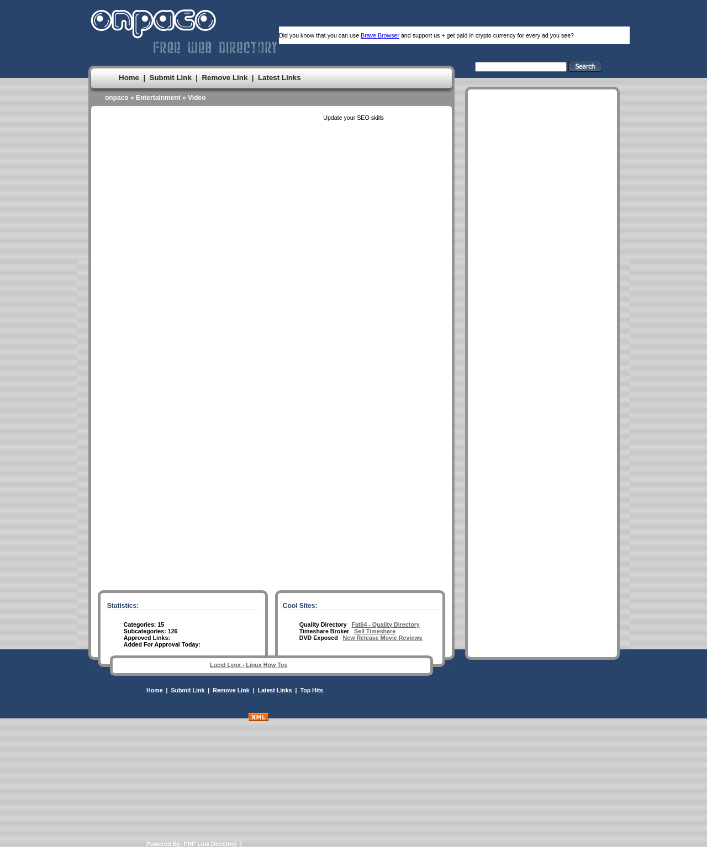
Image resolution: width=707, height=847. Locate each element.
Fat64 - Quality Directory (386, 624)
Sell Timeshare (374, 631)
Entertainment (158, 98)
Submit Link (171, 77)
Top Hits (311, 690)
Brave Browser (380, 35)
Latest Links (279, 77)
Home (129, 77)
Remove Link (224, 77)
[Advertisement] (542, 424)
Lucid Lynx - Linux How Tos (248, 664)
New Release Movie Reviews (383, 637)
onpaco (117, 98)
